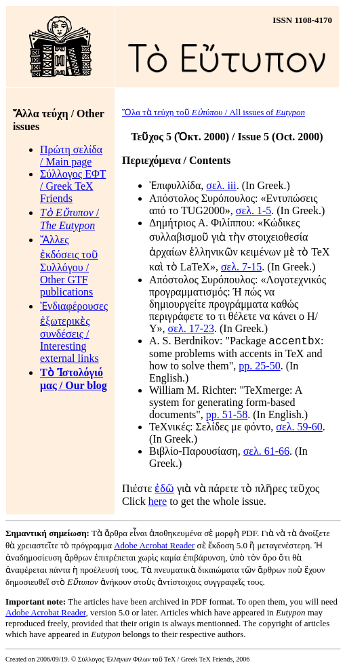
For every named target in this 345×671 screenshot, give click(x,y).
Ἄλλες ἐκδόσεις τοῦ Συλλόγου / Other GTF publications (69, 266)
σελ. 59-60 (299, 428)
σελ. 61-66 (266, 453)
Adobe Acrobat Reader (154, 547)
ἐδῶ (164, 490)
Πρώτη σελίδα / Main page (71, 155)
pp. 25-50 (259, 367)
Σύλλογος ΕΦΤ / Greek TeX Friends (73, 186)
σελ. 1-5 (253, 210)
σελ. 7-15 (241, 266)
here (157, 503)
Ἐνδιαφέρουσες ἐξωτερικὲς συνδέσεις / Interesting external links (74, 332)
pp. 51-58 (226, 416)
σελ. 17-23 (191, 328)
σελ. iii (221, 185)
